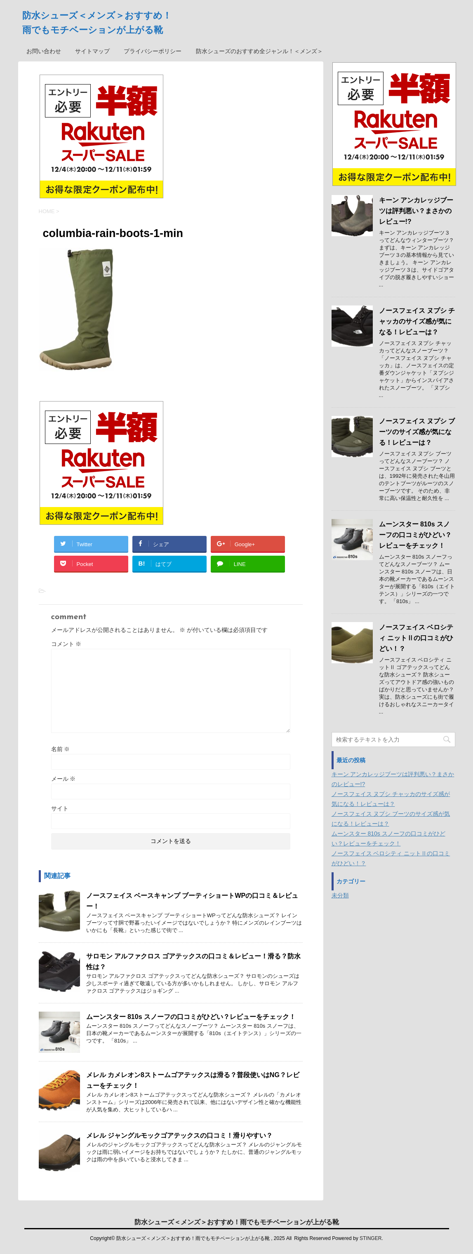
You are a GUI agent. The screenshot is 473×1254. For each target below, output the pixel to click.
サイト (59, 808)
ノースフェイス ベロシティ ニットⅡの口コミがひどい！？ (416, 638)
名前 (60, 749)
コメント (66, 644)
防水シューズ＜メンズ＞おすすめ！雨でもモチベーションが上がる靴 (236, 1222)
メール (63, 778)
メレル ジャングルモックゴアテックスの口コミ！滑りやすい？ (179, 1135)
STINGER (370, 1238)
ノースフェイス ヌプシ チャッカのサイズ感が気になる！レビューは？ (417, 321)
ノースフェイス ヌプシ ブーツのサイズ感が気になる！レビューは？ (417, 432)
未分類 (340, 895)
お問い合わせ (43, 51)
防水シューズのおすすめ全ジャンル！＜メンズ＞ (259, 51)
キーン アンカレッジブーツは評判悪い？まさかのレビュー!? (416, 211)
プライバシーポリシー (152, 51)
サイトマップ (92, 51)
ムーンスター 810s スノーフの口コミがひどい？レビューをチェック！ (191, 1016)
